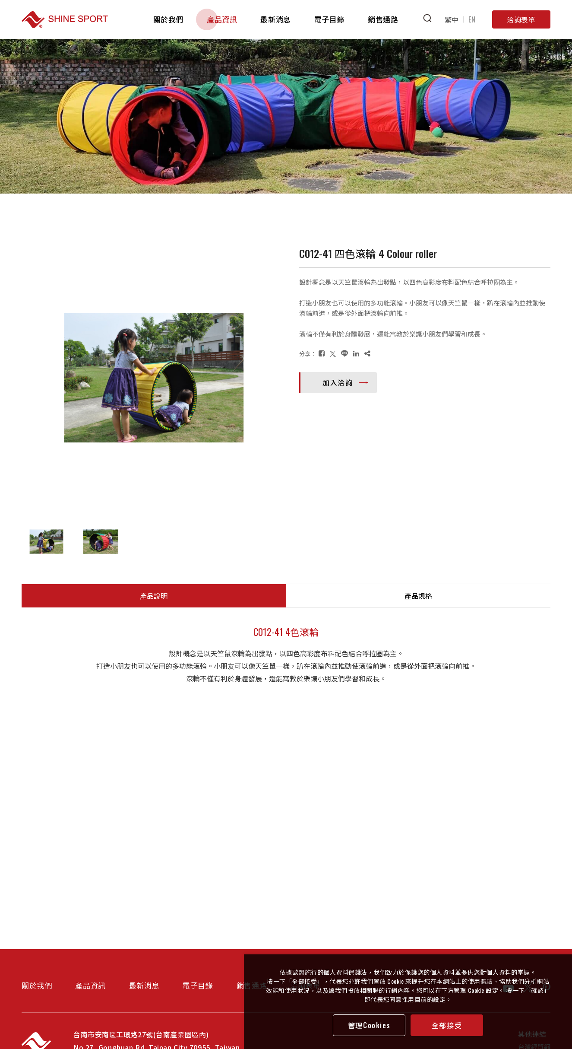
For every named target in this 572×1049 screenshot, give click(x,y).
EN (471, 19)
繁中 (452, 19)
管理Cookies (369, 1025)
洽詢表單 (521, 19)
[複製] (367, 353)
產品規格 (418, 596)
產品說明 (153, 596)
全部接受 (447, 1025)
